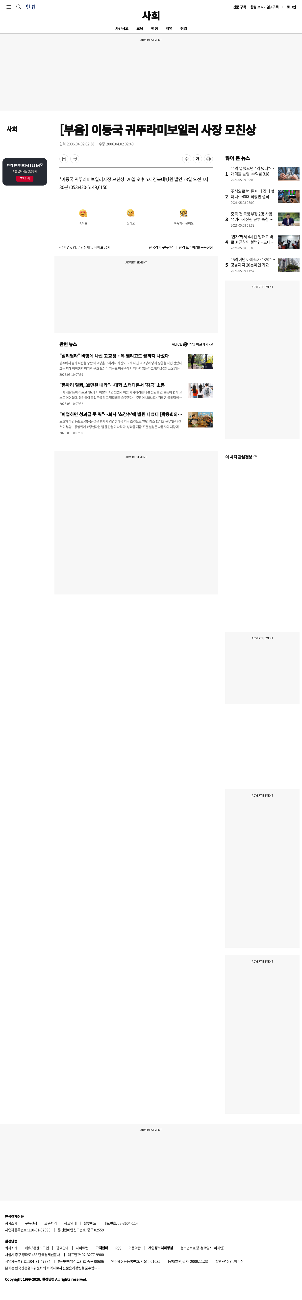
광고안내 (70, 1223)
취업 (183, 28)
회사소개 (11, 1223)
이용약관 (134, 1247)
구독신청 (31, 1223)
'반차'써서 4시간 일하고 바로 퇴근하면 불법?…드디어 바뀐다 (252, 242)
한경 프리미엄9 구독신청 (196, 247)
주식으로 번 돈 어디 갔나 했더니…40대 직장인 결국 (253, 193)
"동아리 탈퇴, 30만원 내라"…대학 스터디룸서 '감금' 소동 (112, 385)
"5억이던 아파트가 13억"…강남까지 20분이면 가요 (253, 262)
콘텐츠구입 (41, 1247)
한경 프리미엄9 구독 (264, 6)
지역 (169, 28)
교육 (139, 28)
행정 (154, 28)
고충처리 (50, 1223)
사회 (151, 15)
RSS (118, 1247)
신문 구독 (239, 6)
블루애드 (90, 1223)
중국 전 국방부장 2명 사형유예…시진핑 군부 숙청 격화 (252, 219)
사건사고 (121, 28)
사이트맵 (82, 1247)
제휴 (28, 1247)
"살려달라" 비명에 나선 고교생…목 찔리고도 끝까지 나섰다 (114, 356)
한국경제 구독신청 (161, 247)
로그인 (291, 6)
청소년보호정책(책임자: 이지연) (202, 1247)
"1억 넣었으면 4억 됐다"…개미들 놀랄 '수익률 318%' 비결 (252, 173)
